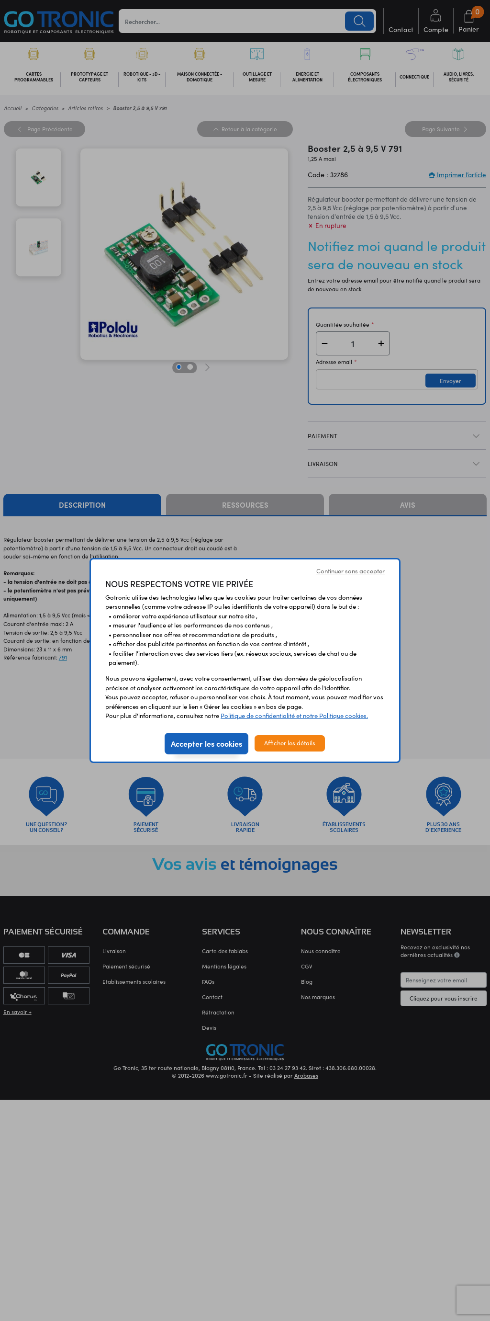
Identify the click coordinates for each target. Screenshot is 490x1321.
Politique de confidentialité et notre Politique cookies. (294, 715)
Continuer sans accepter (350, 571)
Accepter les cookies (206, 743)
